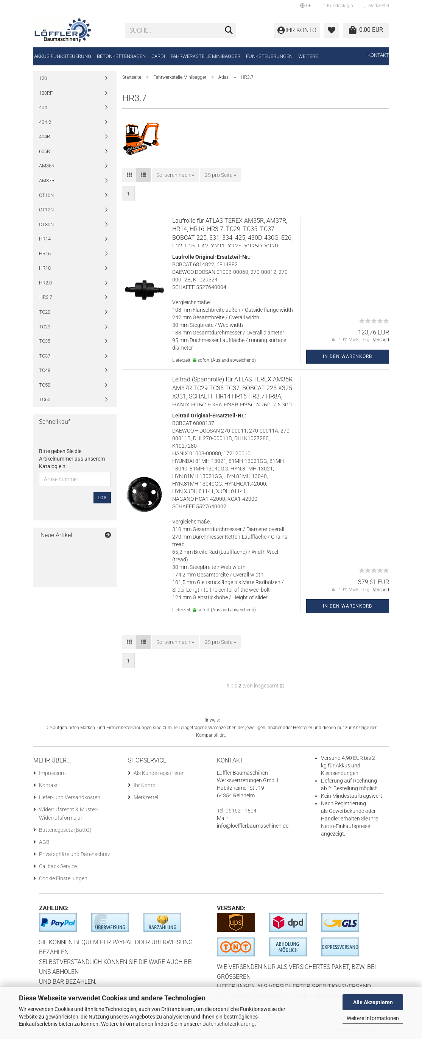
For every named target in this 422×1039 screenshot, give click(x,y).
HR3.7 (45, 297)
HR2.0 (45, 283)
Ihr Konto (145, 785)
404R (44, 136)
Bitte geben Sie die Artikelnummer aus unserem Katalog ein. (72, 458)
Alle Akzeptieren (373, 1002)
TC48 (44, 370)
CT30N (46, 224)
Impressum (52, 773)
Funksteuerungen (269, 56)
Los (102, 497)
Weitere (308, 56)
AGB (44, 842)
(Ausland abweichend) (233, 360)
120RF (46, 93)
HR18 (45, 268)
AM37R (47, 180)
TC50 (44, 385)
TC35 (44, 341)
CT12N (46, 209)
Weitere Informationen (373, 1018)
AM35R (47, 166)
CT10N (46, 195)
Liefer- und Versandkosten (69, 797)
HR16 (45, 253)
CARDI (158, 56)
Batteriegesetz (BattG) (65, 830)
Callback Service (58, 866)
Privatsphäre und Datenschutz (75, 854)
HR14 (45, 239)
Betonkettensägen (121, 56)
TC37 (44, 356)
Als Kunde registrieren (159, 773)
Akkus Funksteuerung (62, 56)
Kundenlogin (338, 5)
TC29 (44, 327)
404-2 (45, 122)
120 (43, 78)
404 (43, 107)
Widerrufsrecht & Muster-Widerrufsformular (68, 813)
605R (44, 151)
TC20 (44, 312)
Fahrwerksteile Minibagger (205, 56)
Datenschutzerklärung (228, 1024)
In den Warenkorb (347, 356)
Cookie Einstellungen (63, 878)
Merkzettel (376, 5)
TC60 (44, 399)
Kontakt (378, 55)
